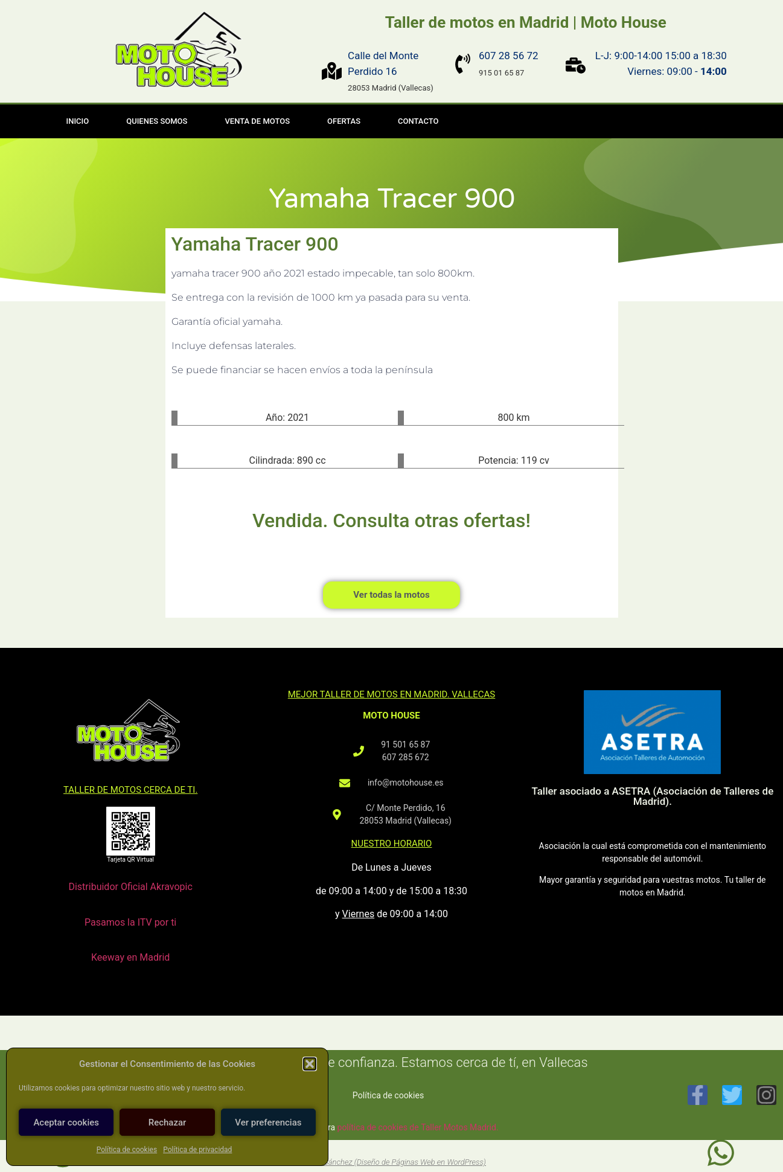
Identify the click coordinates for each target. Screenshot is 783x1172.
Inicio (77, 121)
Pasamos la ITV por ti (130, 922)
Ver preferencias (268, 1122)
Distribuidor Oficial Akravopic (130, 886)
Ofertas (343, 121)
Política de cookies (127, 1149)
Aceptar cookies (66, 1122)
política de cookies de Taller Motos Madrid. (418, 1127)
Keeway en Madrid (130, 957)
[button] (310, 1064)
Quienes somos (156, 121)
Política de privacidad (197, 1149)
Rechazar (168, 1122)
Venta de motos (257, 121)
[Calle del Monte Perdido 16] (332, 71)
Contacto (418, 121)
